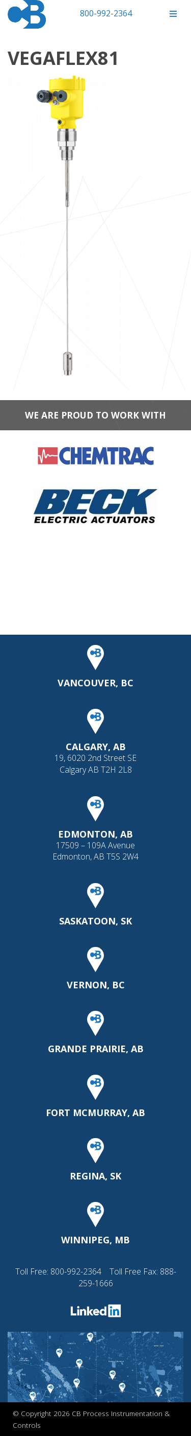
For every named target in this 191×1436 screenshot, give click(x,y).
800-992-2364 (106, 13)
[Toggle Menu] (172, 14)
